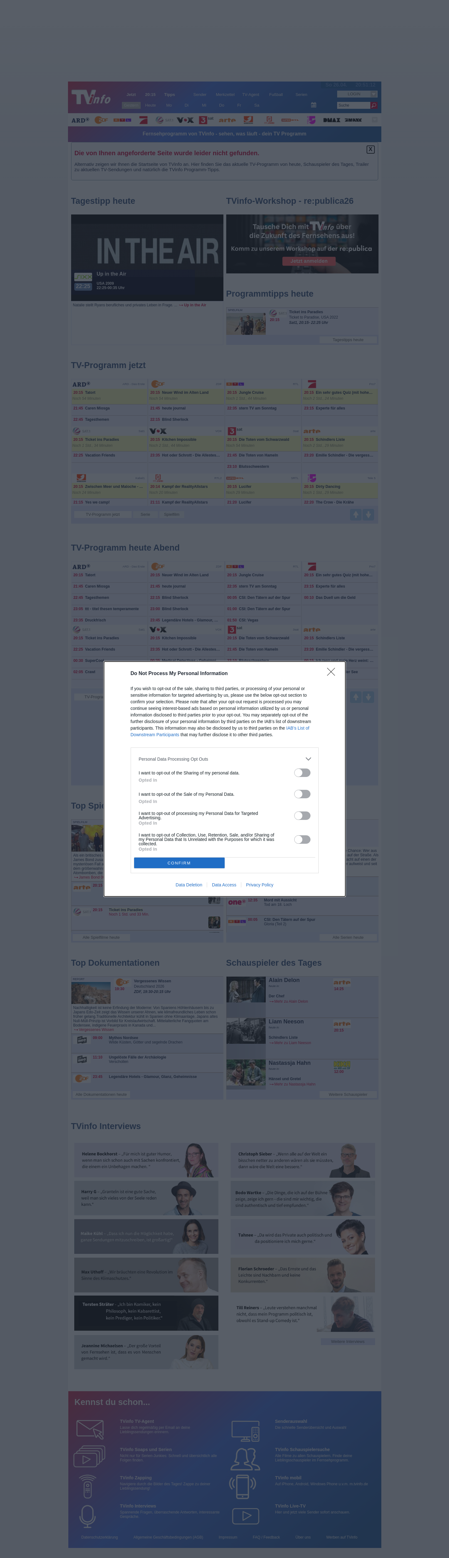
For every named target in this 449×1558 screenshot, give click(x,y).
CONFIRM (179, 863)
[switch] (302, 772)
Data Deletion (189, 884)
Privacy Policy (259, 884)
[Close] (333, 674)
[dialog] (224, 779)
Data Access (224, 884)
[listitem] (225, 759)
